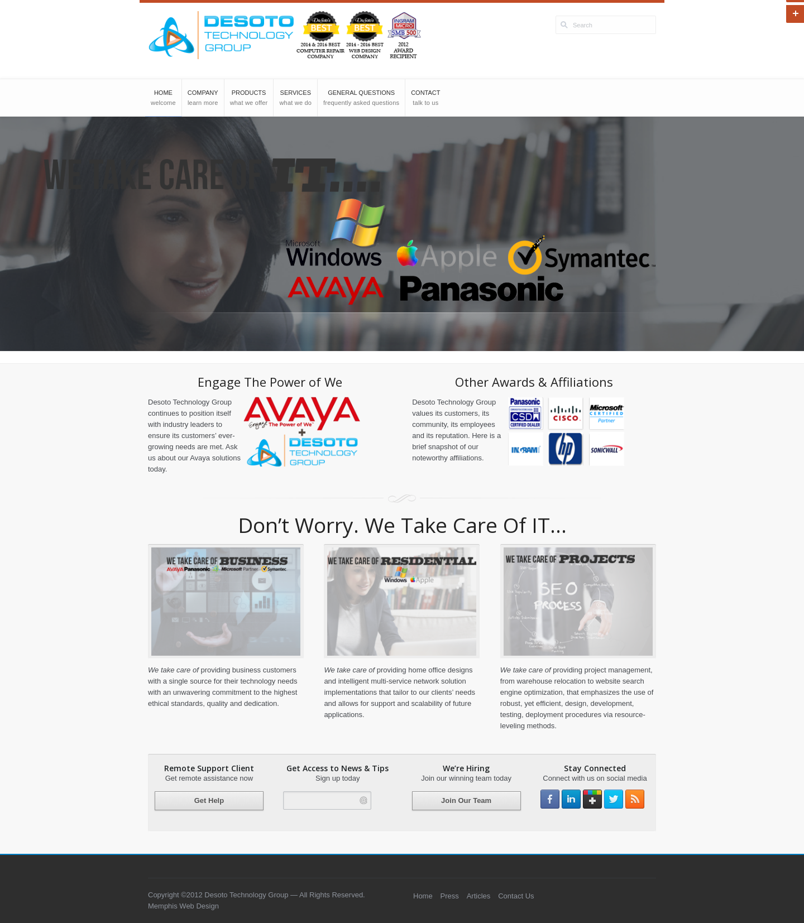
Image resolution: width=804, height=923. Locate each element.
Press (450, 896)
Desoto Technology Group (246, 895)
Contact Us (516, 896)
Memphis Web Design (183, 906)
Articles (479, 896)
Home (423, 896)
